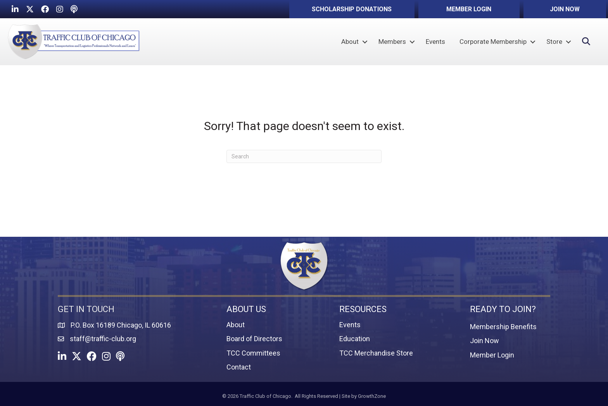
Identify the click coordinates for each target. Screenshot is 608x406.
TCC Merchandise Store (376, 353)
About (350, 41)
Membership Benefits (503, 327)
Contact (238, 367)
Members (392, 41)
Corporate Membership (493, 41)
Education (354, 339)
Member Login (492, 355)
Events (435, 41)
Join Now (484, 341)
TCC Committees (253, 353)
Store (554, 41)
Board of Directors (254, 339)
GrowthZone (372, 396)
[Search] (304, 156)
